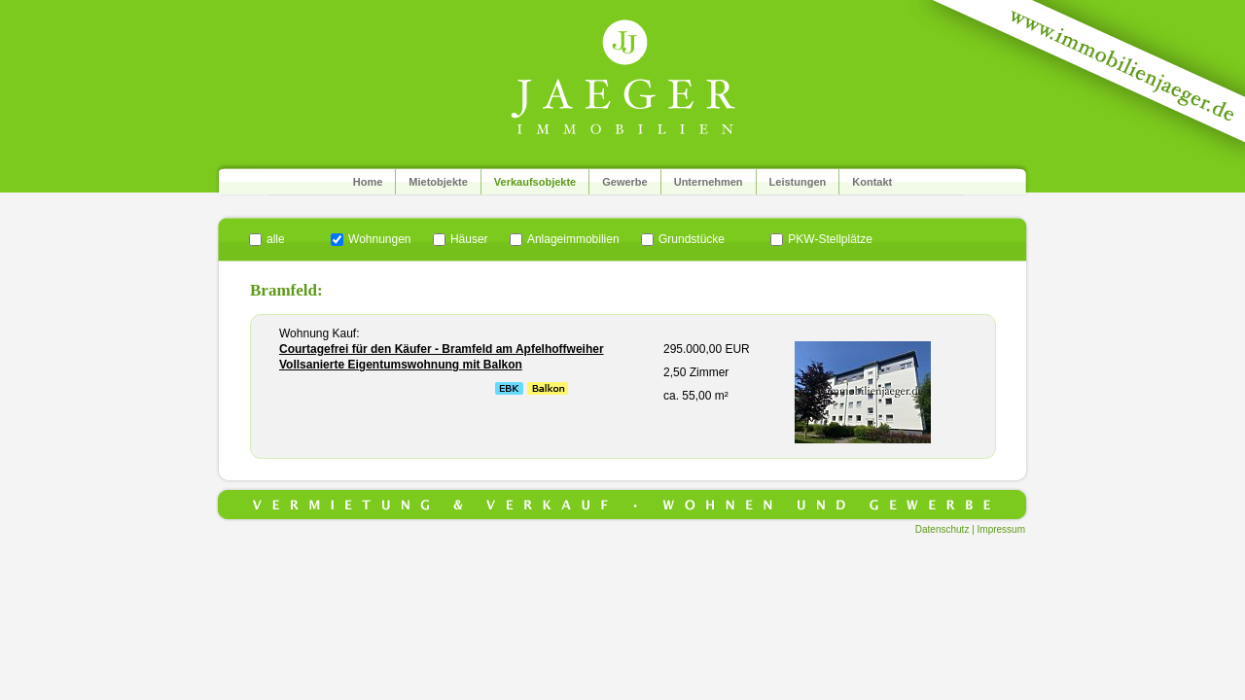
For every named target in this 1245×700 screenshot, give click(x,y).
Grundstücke (691, 238)
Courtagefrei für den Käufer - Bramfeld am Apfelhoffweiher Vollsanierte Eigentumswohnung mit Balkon (441, 356)
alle (276, 238)
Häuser (469, 238)
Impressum (1001, 529)
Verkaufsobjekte (535, 182)
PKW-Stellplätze (830, 238)
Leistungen (798, 182)
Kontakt (872, 182)
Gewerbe (624, 182)
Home (368, 182)
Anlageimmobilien (573, 238)
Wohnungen (379, 238)
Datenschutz (942, 529)
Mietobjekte (438, 182)
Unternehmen (708, 182)
